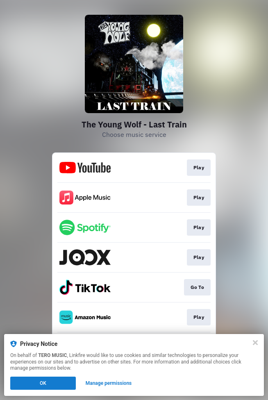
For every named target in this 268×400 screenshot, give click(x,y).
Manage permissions (109, 383)
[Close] (255, 342)
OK (43, 383)
